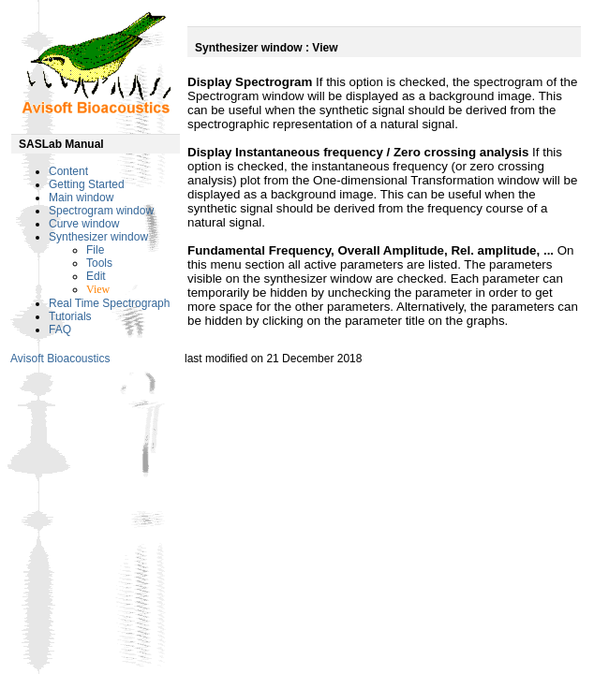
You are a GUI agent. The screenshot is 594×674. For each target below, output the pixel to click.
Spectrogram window (101, 210)
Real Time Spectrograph (109, 303)
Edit (96, 276)
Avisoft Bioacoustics (60, 358)
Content (68, 171)
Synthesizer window (98, 236)
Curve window (84, 223)
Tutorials (70, 316)
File (95, 249)
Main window (81, 197)
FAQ (60, 329)
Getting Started (87, 184)
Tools (99, 263)
